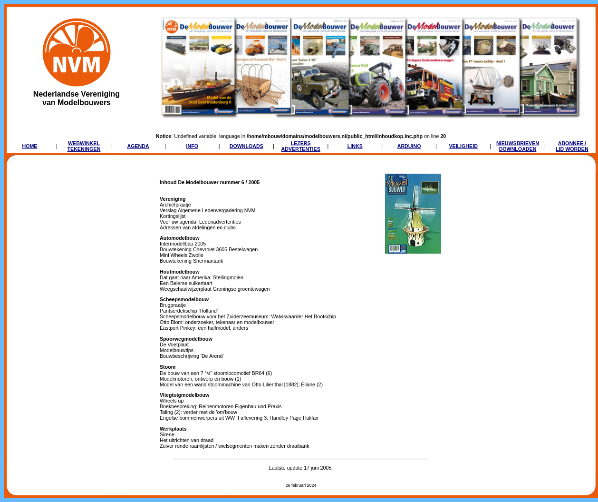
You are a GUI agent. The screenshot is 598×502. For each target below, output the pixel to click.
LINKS (355, 146)
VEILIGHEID (463, 146)
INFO (192, 146)
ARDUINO (409, 146)
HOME (29, 146)
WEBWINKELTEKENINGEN (84, 146)
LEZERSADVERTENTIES (300, 146)
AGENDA (138, 146)
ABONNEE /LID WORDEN (572, 146)
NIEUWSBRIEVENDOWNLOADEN (517, 146)
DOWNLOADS (246, 146)
